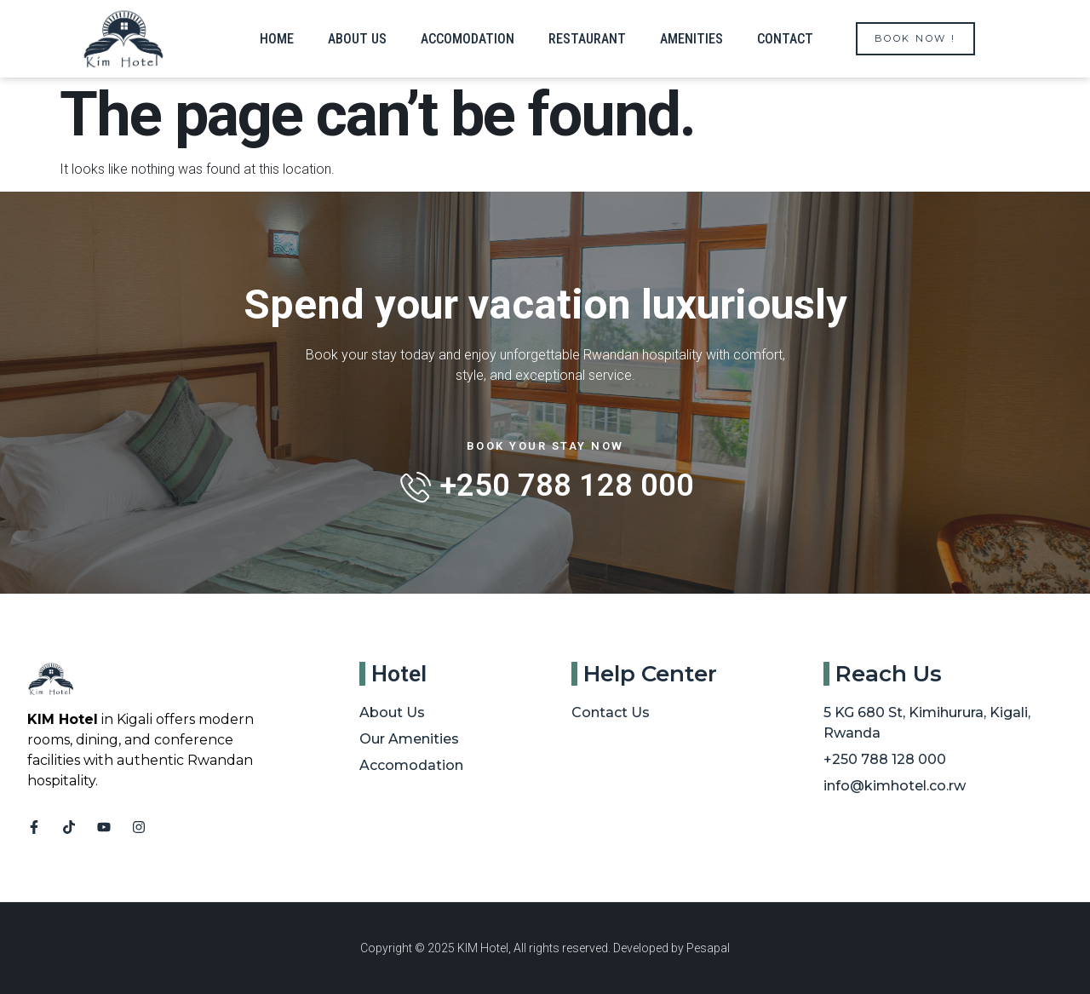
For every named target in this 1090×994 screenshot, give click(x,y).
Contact (785, 39)
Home (277, 39)
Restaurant (587, 39)
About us (357, 39)
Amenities (691, 39)
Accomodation (467, 39)
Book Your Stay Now (545, 446)
